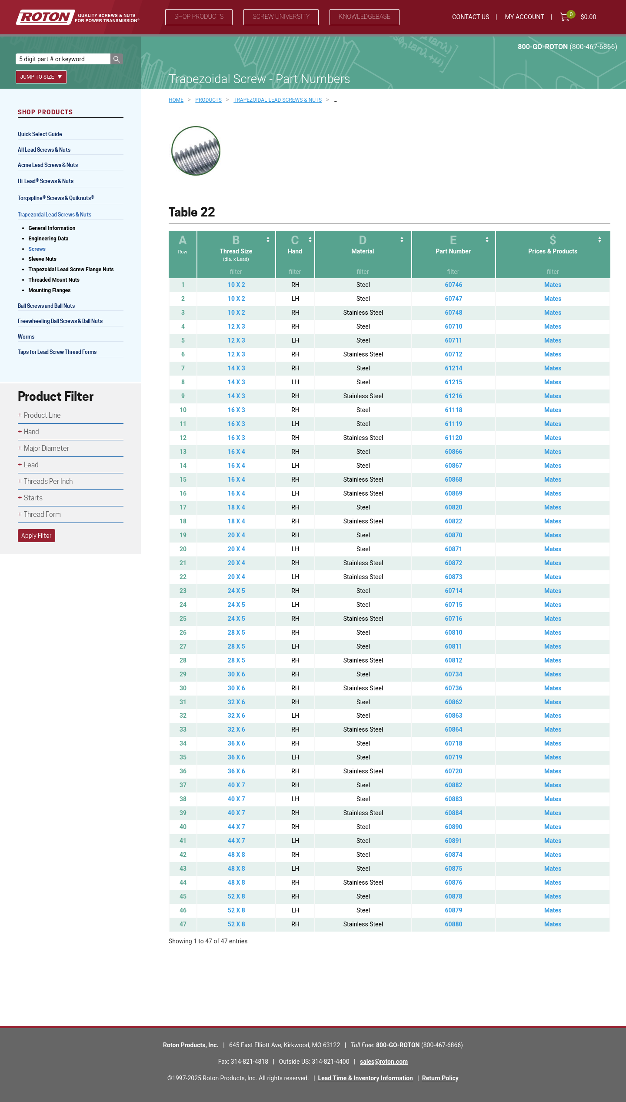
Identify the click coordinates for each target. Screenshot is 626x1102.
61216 (453, 396)
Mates (552, 284)
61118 (453, 409)
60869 (453, 493)
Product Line (42, 415)
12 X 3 (236, 326)
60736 (453, 688)
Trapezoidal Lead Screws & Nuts (54, 214)
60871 (453, 549)
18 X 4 (236, 507)
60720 (453, 771)
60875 (453, 868)
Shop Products (198, 16)
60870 (453, 535)
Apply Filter (36, 535)
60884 (453, 812)
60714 (453, 590)
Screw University (281, 16)
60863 (453, 715)
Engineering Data (49, 239)
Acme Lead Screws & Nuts (48, 165)
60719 (453, 757)
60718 (453, 743)
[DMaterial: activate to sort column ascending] (362, 254)
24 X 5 (236, 590)
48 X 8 (236, 854)
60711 (453, 340)
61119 (453, 423)
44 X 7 (236, 826)
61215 (453, 382)
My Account (524, 17)
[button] (116, 58)
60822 (453, 521)
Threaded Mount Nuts (54, 280)
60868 (453, 479)
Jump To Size (41, 77)
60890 (453, 826)
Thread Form (42, 514)
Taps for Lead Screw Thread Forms (57, 352)
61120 (453, 437)
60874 (453, 854)
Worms (26, 336)
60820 (453, 507)
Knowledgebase (364, 16)
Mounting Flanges (50, 290)
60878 (453, 896)
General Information (52, 228)
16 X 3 (236, 409)
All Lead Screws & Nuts (44, 149)
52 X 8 (236, 896)
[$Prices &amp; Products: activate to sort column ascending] (552, 254)
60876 (453, 882)
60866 (453, 451)
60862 (453, 702)
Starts (33, 498)
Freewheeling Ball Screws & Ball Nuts (60, 321)
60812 (453, 660)
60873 (453, 576)
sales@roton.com (384, 1061)
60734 (453, 674)
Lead (31, 465)
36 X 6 (236, 743)
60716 (453, 618)
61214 (453, 368)
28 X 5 (236, 632)
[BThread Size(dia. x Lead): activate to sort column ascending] (235, 254)
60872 (453, 562)
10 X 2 (236, 284)
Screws (37, 249)
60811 (453, 646)
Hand (31, 432)
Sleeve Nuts (43, 259)
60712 (453, 354)
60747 (453, 298)
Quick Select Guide (40, 134)
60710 (453, 326)
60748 (453, 312)
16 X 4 (236, 451)
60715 (453, 604)
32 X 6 (236, 702)
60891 (453, 840)
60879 (453, 910)
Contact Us (470, 17)
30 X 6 (236, 674)
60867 (453, 465)
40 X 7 (236, 785)
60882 (453, 785)
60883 (453, 799)
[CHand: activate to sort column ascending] (294, 254)
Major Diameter (46, 448)
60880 (453, 924)
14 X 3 (236, 368)
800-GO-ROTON (567, 47)
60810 (453, 632)
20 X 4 (236, 535)
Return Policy (440, 1078)
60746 (453, 284)
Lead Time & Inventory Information (365, 1078)
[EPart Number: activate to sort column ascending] (453, 254)
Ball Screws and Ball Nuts (46, 306)
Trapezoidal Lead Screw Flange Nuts (71, 269)
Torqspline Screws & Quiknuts (57, 199)
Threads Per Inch (48, 481)
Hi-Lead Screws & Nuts (45, 182)
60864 (453, 729)
